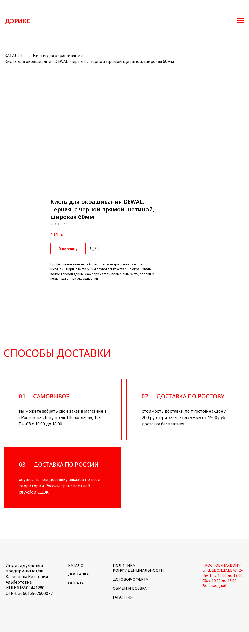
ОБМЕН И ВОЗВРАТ (131, 588)
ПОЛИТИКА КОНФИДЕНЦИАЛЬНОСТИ (138, 567)
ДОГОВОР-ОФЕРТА (130, 579)
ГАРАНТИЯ (123, 597)
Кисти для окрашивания (58, 55)
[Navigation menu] (240, 21)
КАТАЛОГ (13, 55)
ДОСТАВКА (78, 574)
